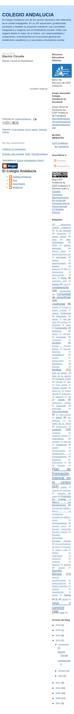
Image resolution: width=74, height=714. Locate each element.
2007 (58, 703)
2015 (58, 630)
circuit (27, 129)
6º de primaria (18, 129)
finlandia (59, 382)
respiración (56, 559)
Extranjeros (57, 363)
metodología (61, 444)
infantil (61, 399)
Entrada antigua (40, 154)
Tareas (67, 595)
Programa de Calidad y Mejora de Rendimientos (61, 501)
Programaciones (59, 523)
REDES (55, 553)
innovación (61, 406)
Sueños (55, 595)
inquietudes (56, 409)
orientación (56, 460)
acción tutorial (59, 236)
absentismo (61, 234)
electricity (43, 129)
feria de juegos (59, 373)
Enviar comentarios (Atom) (30, 160)
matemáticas (58, 438)
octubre (62, 670)
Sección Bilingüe (57, 572)
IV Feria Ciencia (63, 415)
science (5, 132)
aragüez (55, 260)
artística (55, 266)
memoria (67, 442)
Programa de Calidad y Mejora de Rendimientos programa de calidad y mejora (61, 514)
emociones (61, 337)
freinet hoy (56, 391)
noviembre (63, 644)
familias (56, 369)
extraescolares (58, 361)
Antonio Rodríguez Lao (61, 254)
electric (34, 129)
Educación (57, 331)
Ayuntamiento (57, 272)
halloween (59, 397)
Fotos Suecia (61, 385)
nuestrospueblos (58, 451)
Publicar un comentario (14, 149)
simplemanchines (59, 583)
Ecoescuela (61, 328)
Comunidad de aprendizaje (61, 296)
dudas (68, 325)
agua (54, 239)
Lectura (56, 429)
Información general (61, 403)
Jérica (59, 417)
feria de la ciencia (61, 376)
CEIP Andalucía (60, 185)
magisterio (56, 433)
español (55, 358)
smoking (55, 589)
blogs (64, 278)
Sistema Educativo (60, 586)
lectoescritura (61, 427)
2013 (58, 635)
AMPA (54, 245)
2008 (58, 698)
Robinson (56, 565)
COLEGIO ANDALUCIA (28, 14)
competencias (60, 287)
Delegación (61, 316)
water (62, 612)
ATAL (66, 269)
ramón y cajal (61, 550)
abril (60, 676)
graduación (66, 394)
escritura (56, 343)
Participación (57, 462)
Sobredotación (58, 592)
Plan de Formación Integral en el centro (61, 475)
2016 (58, 625)
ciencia (55, 284)
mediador (56, 442)
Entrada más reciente (13, 154)
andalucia (18, 187)
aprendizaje (61, 257)
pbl (69, 462)
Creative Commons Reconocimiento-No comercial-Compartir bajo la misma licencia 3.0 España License (60, 202)
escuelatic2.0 (58, 354)
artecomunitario (59, 263)
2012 (58, 640)
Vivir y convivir (61, 605)
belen (54, 278)
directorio (64, 322)
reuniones (56, 562)
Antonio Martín (59, 251)
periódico (61, 465)
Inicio (27, 154)
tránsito (65, 599)
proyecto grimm (59, 526)
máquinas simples (59, 436)
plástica (64, 487)
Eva (15, 180)
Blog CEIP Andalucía (57, 181)
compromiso (65, 291)
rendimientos (57, 556)
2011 (58, 682)
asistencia (56, 269)
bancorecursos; (58, 275)
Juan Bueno (19, 183)
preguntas (67, 490)
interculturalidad (60, 411)
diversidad (56, 325)
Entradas (60, 160)
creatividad (58, 303)
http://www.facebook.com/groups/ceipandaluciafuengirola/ (61, 123)
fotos (69, 382)
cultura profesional (61, 313)
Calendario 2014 (59, 281)
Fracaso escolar (59, 388)
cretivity (55, 307)
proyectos (67, 547)
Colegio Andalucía (22, 176)
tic (57, 599)
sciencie (61, 568)
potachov (55, 490)
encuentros (56, 340)
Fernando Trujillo (63, 379)
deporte (55, 319)
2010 (58, 688)
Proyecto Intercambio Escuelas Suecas (61, 538)
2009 (58, 693)
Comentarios (62, 166)
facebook (55, 367)
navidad (55, 448)
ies (69, 397)
